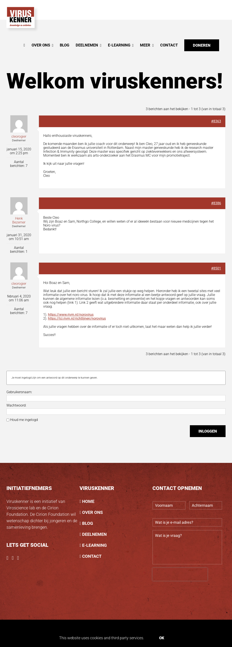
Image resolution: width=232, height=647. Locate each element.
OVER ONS (92, 512)
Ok (161, 638)
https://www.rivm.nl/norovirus (71, 315)
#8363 (216, 121)
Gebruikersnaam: (19, 392)
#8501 (216, 268)
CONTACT (91, 556)
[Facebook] (7, 558)
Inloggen (207, 431)
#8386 (216, 203)
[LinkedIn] (18, 558)
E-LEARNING (94, 545)
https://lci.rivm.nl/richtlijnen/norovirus (77, 318)
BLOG (87, 523)
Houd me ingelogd (24, 420)
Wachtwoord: (16, 405)
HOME (88, 501)
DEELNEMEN (94, 534)
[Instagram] (13, 558)
